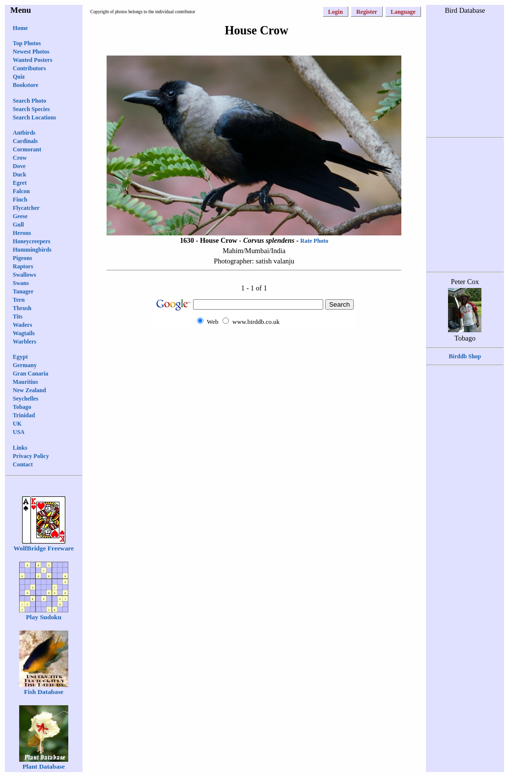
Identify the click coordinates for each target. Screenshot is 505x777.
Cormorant (27, 149)
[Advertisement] (464, 525)
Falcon (21, 191)
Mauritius (25, 381)
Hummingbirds (32, 249)
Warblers (24, 341)
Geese (20, 216)
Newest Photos (31, 51)
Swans (21, 283)
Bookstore (25, 85)
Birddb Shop (465, 356)
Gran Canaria (30, 373)
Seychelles (25, 398)
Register (366, 11)
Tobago (22, 406)
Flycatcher (26, 207)
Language (403, 11)
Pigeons (22, 258)
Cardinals (25, 141)
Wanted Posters (32, 60)
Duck (19, 174)
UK (17, 423)
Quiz (19, 76)
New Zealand (29, 390)
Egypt (20, 356)
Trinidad (24, 415)
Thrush (22, 308)
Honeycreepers (31, 241)
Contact (23, 464)
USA (19, 432)
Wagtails (24, 333)
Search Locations (34, 117)
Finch (20, 199)
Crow (20, 157)
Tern (19, 299)
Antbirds (24, 132)
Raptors (23, 266)
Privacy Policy (31, 456)
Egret (20, 182)
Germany (25, 365)
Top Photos (27, 43)
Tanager (23, 291)
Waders (22, 324)
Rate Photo (314, 240)
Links (20, 447)
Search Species (31, 109)
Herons (22, 233)
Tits (18, 316)
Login (335, 11)
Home (20, 28)
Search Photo (29, 100)
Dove (19, 166)
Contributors (29, 68)
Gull (18, 224)
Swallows (24, 274)
